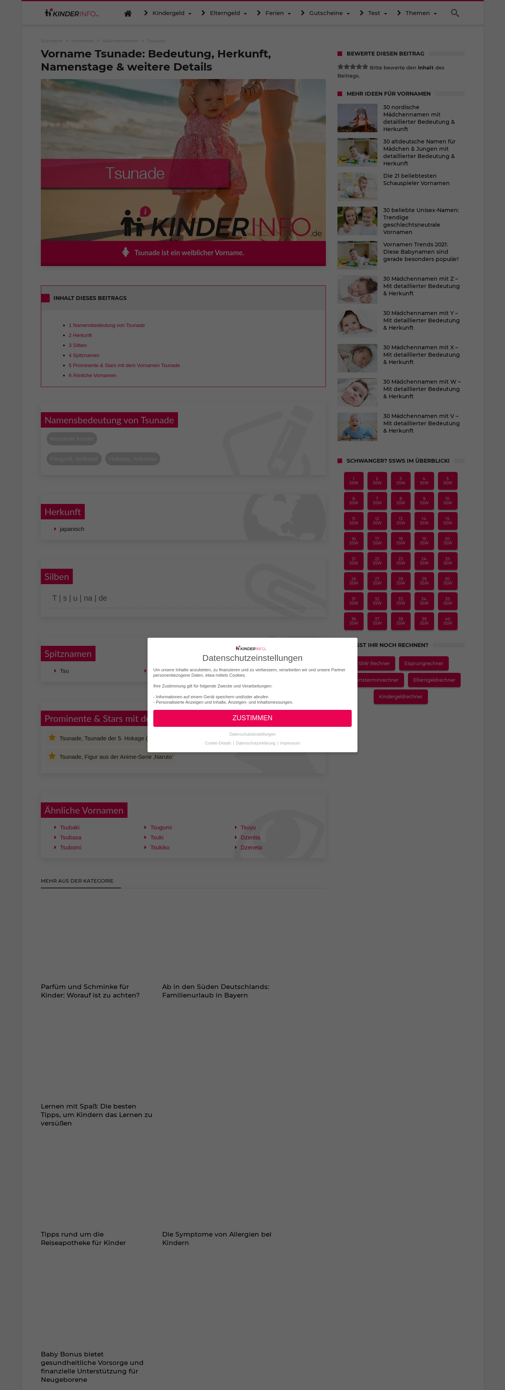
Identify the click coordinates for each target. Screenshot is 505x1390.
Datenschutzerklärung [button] (256, 743)
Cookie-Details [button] (218, 743)
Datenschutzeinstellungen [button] (252, 734)
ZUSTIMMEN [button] (252, 718)
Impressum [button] (290, 743)
